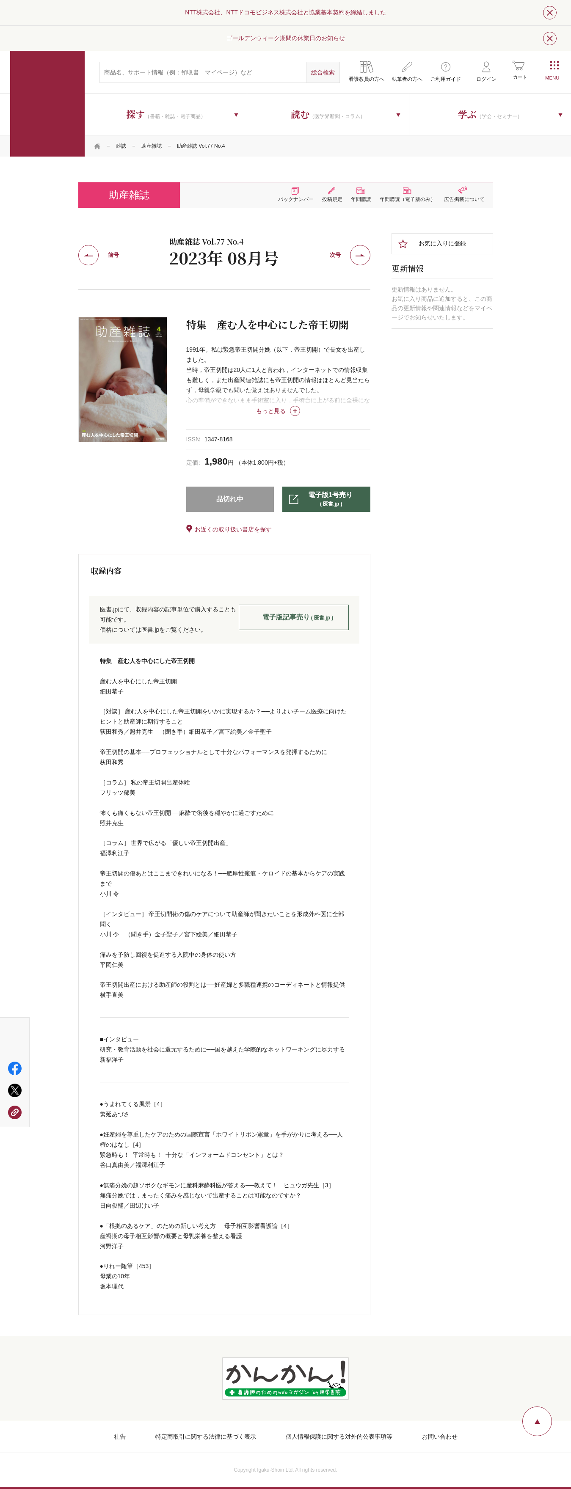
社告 (120, 1436)
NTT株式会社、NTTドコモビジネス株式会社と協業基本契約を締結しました (285, 12)
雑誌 (121, 146)
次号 (335, 255)
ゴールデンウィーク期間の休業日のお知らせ (285, 38)
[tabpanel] (122, 379)
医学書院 (47, 104)
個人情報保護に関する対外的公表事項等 (339, 1436)
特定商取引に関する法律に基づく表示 (205, 1436)
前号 (113, 255)
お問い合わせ (440, 1436)
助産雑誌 (151, 146)
